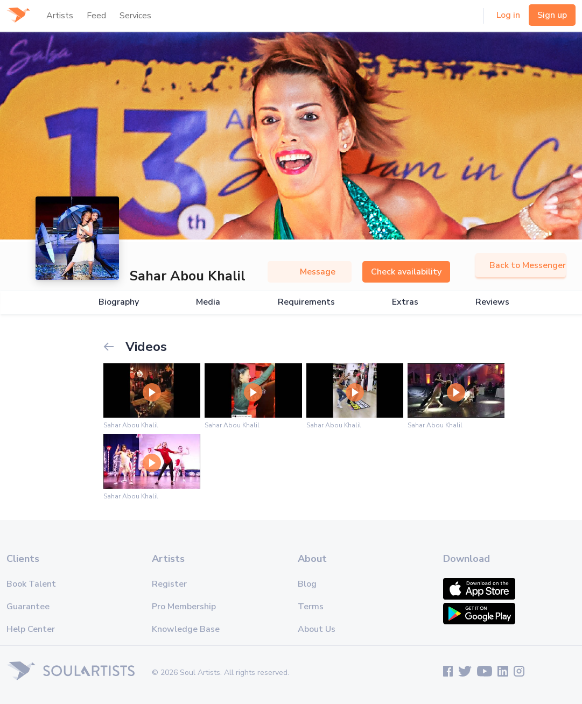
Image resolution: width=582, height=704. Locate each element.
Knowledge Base (186, 629)
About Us (316, 629)
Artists (59, 16)
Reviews (492, 302)
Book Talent (31, 584)
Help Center (30, 629)
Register (169, 584)
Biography (119, 302)
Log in (508, 15)
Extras (405, 302)
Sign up (552, 15)
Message (309, 272)
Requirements (306, 302)
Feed (96, 16)
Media (208, 302)
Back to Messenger (520, 265)
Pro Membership (184, 606)
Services (135, 16)
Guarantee (28, 606)
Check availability (406, 272)
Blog (307, 584)
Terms (311, 606)
